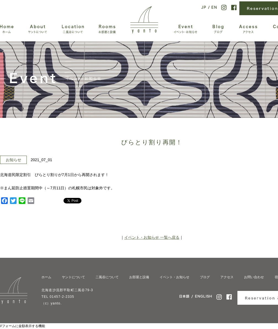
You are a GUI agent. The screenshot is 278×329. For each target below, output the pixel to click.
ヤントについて (73, 277)
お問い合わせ (254, 277)
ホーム (46, 277)
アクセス (227, 277)
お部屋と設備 (139, 277)
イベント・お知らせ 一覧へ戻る (151, 237)
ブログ (205, 277)
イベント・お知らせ (174, 277)
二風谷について (107, 277)
